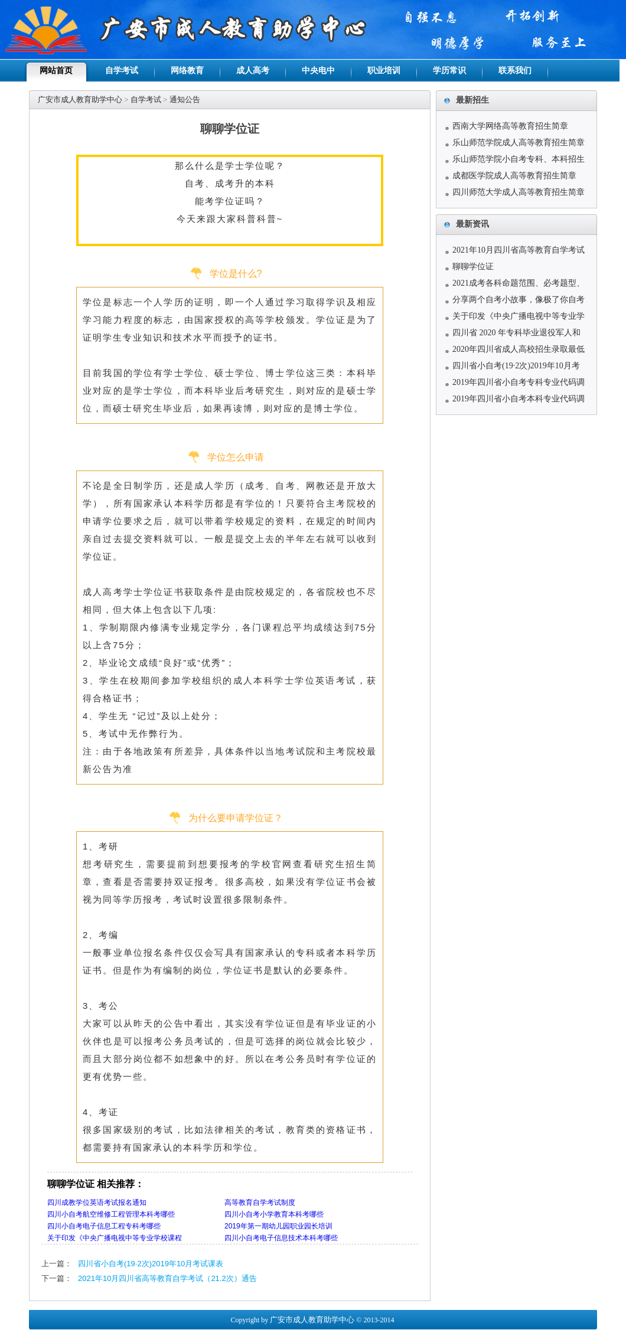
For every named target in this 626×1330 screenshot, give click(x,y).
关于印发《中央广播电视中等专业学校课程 (114, 1238)
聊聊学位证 (473, 266)
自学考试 (121, 70)
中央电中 (318, 70)
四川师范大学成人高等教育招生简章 (518, 192)
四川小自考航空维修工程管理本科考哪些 (111, 1214)
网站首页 (56, 70)
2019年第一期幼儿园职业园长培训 (278, 1226)
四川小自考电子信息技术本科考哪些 (281, 1238)
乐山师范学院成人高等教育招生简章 (518, 142)
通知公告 (184, 99)
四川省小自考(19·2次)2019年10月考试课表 (150, 1263)
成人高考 (252, 70)
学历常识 (449, 70)
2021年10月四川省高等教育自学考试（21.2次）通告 (167, 1278)
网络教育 (187, 70)
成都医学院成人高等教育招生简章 (514, 175)
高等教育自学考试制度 (259, 1202)
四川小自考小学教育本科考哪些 (274, 1214)
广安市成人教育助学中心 (80, 99)
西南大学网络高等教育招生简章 (510, 126)
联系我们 (515, 70)
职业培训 (383, 70)
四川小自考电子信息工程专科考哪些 (104, 1226)
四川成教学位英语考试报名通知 (96, 1202)
